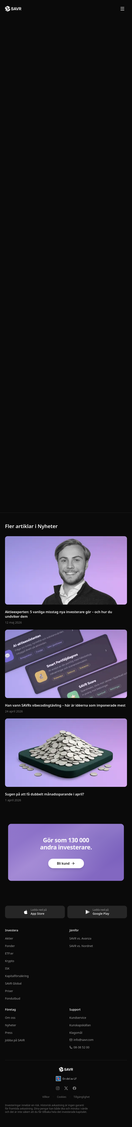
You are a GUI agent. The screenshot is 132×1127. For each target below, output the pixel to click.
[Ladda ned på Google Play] (97, 912)
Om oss (10, 1018)
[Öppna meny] (122, 8)
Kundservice (77, 1018)
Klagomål (75, 1033)
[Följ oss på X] (66, 1088)
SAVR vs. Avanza (80, 938)
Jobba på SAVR (15, 1040)
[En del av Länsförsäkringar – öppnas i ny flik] (66, 1078)
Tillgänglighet (82, 1097)
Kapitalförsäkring (17, 976)
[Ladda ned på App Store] (35, 912)
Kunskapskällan (80, 1025)
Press (8, 1033)
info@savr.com (81, 1040)
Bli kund (66, 863)
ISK (7, 968)
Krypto (9, 961)
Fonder (10, 946)
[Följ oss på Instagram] (58, 1088)
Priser (9, 991)
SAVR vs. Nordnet (81, 946)
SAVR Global (13, 983)
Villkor (46, 1097)
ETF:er (9, 953)
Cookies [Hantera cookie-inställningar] (61, 1097)
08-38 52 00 (79, 1047)
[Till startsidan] (66, 1069)
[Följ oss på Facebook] (74, 1088)
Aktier (9, 938)
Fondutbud (12, 998)
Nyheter (10, 1025)
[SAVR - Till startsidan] (13, 9)
